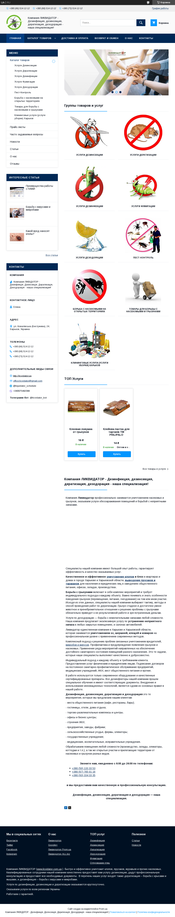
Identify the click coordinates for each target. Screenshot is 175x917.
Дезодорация (97, 854)
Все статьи (52, 255)
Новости (15, 141)
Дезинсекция (97, 845)
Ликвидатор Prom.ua (59, 849)
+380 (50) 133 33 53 (83, 768)
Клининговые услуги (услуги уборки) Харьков (89, 364)
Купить (81, 454)
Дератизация (97, 849)
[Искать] (140, 22)
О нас (129, 38)
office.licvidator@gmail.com (27, 381)
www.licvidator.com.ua (49, 869)
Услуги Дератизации (143, 155)
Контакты (146, 38)
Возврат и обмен (106, 38)
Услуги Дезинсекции (89, 155)
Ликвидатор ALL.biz (59, 854)
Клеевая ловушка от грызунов (80, 430)
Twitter (9, 845)
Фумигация (96, 858)
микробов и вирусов (77, 644)
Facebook (11, 849)
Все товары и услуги (154, 469)
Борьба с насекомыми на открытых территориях (89, 310)
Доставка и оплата (74, 38)
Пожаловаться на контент (123, 912)
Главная (15, 38)
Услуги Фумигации (143, 206)
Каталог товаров (39, 38)
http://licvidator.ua (22, 375)
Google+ (53, 845)
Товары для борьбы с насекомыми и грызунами (143, 310)
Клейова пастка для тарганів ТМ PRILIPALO (116, 432)
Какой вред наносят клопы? (38, 232)
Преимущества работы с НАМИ (39, 187)
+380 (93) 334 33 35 (83, 775)
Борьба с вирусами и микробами (38, 208)
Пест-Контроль (143, 257)
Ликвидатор (54, 840)
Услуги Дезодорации (89, 257)
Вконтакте (12, 840)
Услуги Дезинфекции (89, 206)
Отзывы (14, 163)
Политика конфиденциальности (154, 912)
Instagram (11, 854)
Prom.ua (103, 909)
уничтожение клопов (120, 576)
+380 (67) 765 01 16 (83, 771)
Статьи (14, 149)
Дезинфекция (97, 840)
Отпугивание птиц (100, 863)
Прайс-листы (17, 127)
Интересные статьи (24, 177)
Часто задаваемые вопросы (26, 134)
